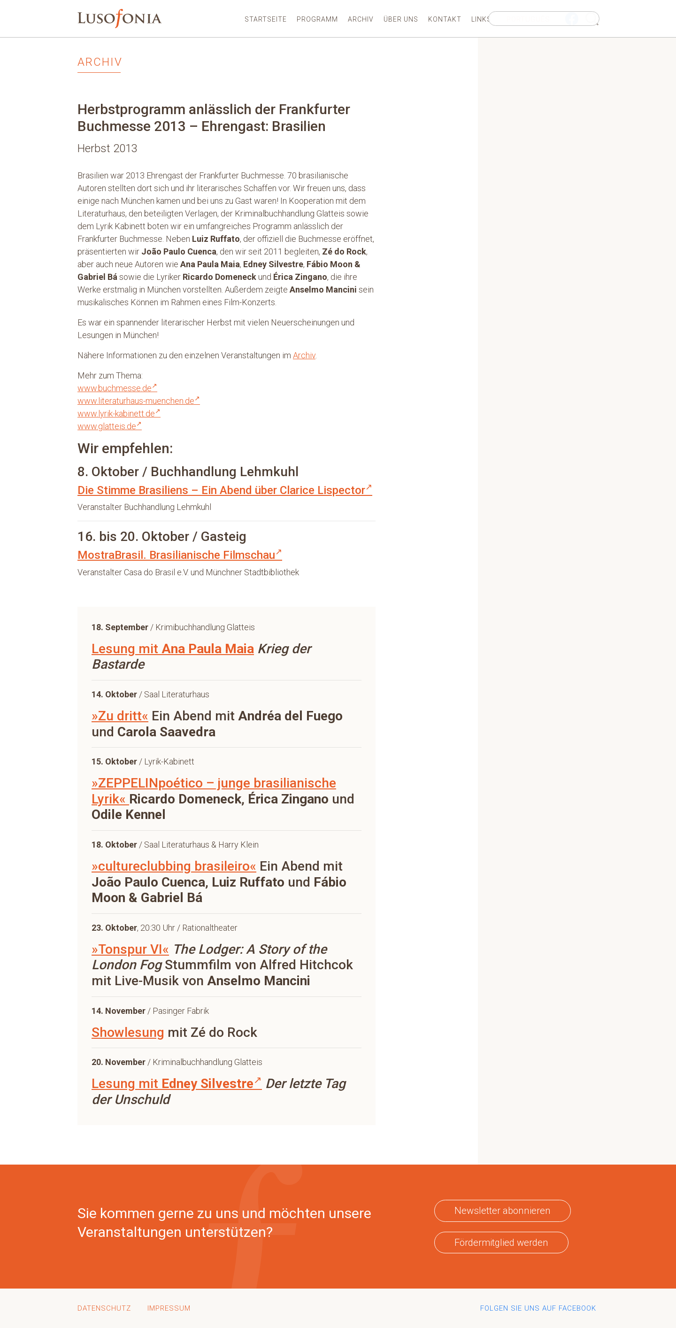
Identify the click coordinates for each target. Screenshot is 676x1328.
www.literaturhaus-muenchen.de (138, 401)
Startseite (266, 19)
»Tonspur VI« (130, 949)
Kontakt (444, 19)
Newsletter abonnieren (502, 1210)
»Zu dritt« (120, 716)
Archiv (361, 19)
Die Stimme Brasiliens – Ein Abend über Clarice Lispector (224, 490)
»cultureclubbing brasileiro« (174, 866)
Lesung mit (126, 648)
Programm (317, 19)
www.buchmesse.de (117, 388)
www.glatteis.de (109, 426)
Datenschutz (104, 1308)
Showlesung (128, 1032)
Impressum (169, 1308)
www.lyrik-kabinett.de (119, 413)
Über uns (401, 19)
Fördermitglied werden (501, 1242)
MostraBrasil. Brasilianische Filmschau (179, 555)
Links (481, 19)
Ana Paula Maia (207, 648)
